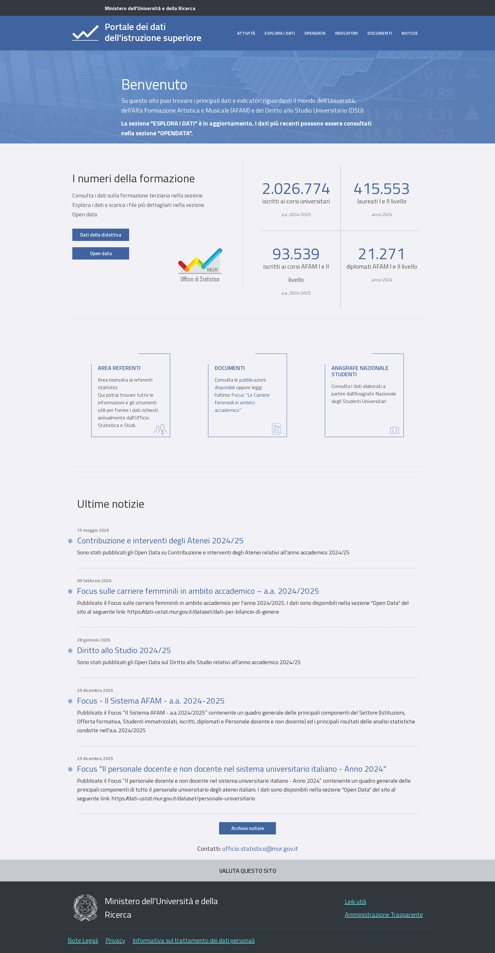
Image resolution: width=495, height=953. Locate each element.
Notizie (410, 33)
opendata (314, 33)
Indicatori (346, 33)
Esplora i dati (280, 33)
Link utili (355, 901)
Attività (246, 33)
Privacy (115, 940)
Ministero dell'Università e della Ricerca (150, 8)
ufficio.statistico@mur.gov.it (260, 848)
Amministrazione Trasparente (384, 914)
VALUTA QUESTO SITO (247, 870)
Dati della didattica (100, 234)
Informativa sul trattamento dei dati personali (194, 940)
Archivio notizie (247, 828)
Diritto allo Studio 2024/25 (124, 650)
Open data (101, 253)
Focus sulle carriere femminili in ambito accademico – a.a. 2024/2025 (198, 591)
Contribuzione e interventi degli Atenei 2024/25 (160, 540)
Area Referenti (119, 368)
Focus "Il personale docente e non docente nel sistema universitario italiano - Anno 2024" (231, 768)
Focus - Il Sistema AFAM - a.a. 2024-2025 (151, 700)
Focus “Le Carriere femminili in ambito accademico (242, 402)
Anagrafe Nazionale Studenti (360, 371)
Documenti (379, 33)
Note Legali (83, 940)
